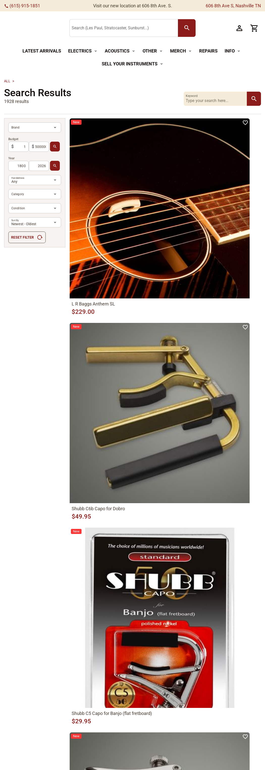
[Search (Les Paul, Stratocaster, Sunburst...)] (128, 28)
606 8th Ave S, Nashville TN (233, 5)
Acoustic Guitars (67, 738)
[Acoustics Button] (120, 51)
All (7, 81)
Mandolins (62, 757)
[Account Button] (239, 28)
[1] (131, 615)
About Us (143, 745)
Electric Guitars (66, 748)
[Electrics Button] (83, 51)
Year (11, 158)
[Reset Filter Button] (27, 237)
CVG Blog (143, 764)
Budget (13, 139)
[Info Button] (232, 51)
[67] (165, 615)
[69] (182, 615)
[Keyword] (216, 99)
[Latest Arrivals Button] (42, 51)
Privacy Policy (187, 741)
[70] (191, 615)
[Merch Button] (181, 51)
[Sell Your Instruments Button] (132, 64)
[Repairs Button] (208, 51)
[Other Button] (153, 51)
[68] (139, 615)
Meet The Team (148, 755)
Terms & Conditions (192, 750)
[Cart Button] (254, 28)
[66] (156, 615)
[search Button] (190, 28)
